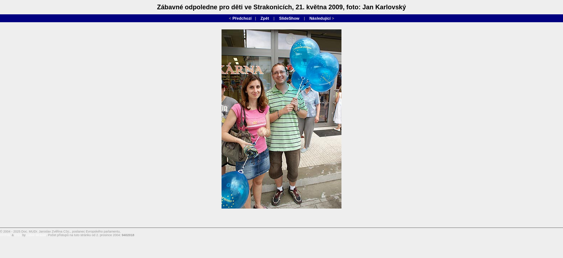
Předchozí (241, 18)
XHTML (5, 235)
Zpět (265, 18)
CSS (18, 235)
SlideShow (289, 18)
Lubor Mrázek (36, 235)
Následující (320, 18)
